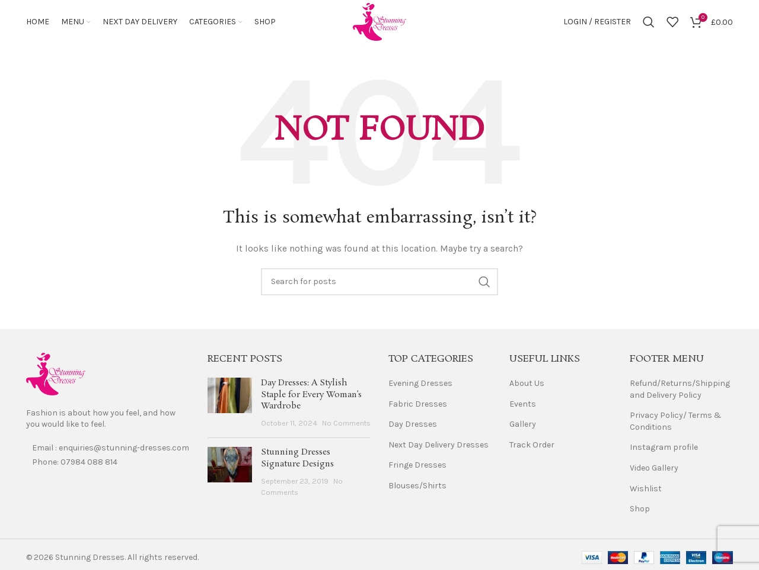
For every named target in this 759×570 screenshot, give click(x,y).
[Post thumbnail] (230, 406)
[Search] (649, 24)
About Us (526, 387)
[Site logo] (379, 23)
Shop (640, 512)
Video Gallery (654, 471)
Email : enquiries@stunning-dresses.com (110, 451)
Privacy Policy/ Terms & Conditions (676, 425)
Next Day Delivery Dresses (438, 448)
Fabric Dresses (417, 407)
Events (522, 407)
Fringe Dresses (417, 468)
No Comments (346, 426)
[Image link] (55, 377)
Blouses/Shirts (417, 489)
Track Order (531, 448)
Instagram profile (664, 451)
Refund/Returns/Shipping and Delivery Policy (680, 393)
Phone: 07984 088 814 (74, 465)
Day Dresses (412, 428)
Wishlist (646, 492)
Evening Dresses (420, 387)
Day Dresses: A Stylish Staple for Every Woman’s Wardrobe (311, 398)
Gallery (522, 428)
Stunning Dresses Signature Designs (297, 462)
